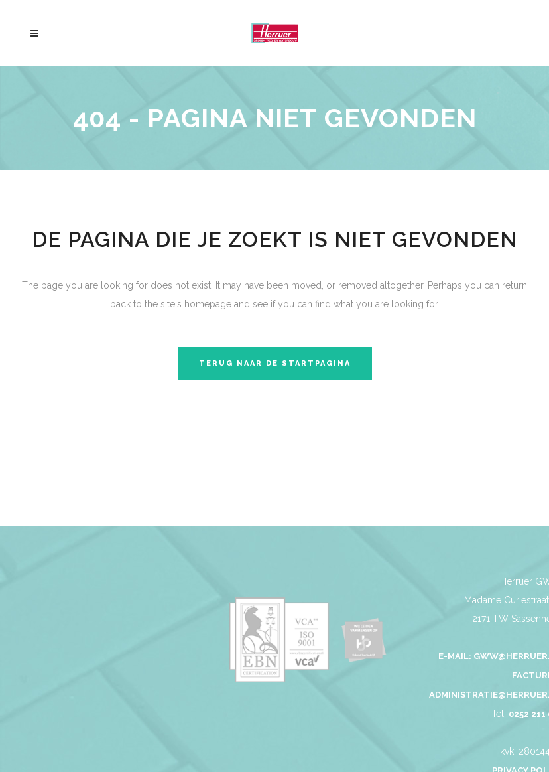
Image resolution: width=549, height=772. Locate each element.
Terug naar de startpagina (275, 363)
